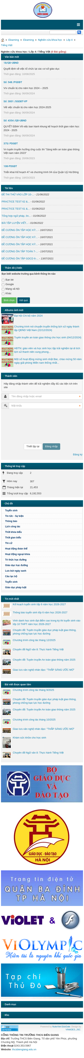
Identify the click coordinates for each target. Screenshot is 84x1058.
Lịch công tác (12, 526)
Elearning (13, 39)
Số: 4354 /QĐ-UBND (15, 120)
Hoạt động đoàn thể (16, 548)
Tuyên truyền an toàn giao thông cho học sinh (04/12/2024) (47, 337)
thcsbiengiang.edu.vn (24, 1049)
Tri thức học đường (16, 559)
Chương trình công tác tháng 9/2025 (33, 689)
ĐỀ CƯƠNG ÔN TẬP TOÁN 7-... (20, 251)
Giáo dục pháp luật (15, 587)
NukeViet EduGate (61, 1026)
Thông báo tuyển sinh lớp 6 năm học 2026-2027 (40, 612)
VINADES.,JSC (73, 1029)
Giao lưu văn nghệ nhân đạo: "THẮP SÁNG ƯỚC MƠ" (43, 669)
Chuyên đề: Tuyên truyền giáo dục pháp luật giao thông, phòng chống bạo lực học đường (44, 632)
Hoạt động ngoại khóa (17, 554)
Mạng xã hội (10, 289)
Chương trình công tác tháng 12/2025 (34, 640)
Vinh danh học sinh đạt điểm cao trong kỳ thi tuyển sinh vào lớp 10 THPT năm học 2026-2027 (46, 622)
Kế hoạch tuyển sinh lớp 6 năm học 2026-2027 (39, 604)
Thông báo (11, 521)
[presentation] (18, 426)
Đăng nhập (51, 446)
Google (8, 284)
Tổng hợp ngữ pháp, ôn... (16, 215)
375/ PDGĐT (11, 143)
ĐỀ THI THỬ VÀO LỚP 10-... (18, 194)
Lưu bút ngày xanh (15, 570)
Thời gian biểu (13, 537)
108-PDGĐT (10, 166)
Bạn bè (8, 280)
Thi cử (8, 543)
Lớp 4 (69, 39)
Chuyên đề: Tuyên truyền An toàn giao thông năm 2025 (44, 659)
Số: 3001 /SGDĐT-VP (15, 101)
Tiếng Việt (6, 45)
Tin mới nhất (12, 598)
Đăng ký (77, 454)
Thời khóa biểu (13, 532)
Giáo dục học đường (16, 565)
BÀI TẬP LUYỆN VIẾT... (15, 222)
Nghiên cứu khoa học (50, 39)
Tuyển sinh (11, 510)
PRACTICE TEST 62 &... (16, 201)
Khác (6, 293)
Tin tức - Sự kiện (14, 516)
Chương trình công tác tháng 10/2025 (34, 719)
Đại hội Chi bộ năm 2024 (28, 315)
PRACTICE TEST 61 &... (16, 208)
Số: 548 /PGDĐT (13, 82)
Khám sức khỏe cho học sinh (29, 737)
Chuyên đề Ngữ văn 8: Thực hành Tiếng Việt (38, 649)
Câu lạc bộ (11, 576)
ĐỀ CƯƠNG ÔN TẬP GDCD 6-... (20, 258)
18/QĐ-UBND (11, 62)
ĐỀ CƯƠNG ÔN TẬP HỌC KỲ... (20, 230)
